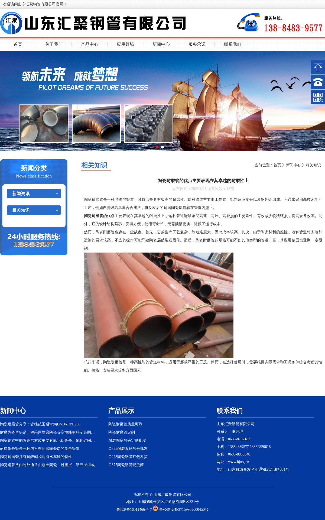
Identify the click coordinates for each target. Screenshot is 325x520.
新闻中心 (161, 44)
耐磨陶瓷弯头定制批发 (127, 440)
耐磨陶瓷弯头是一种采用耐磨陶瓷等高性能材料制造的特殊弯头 (49, 432)
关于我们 (54, 44)
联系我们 (232, 44)
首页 (18, 44)
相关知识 (21, 210)
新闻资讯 (21, 193)
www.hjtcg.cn (238, 462)
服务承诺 (197, 44)
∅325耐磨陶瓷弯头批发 (128, 449)
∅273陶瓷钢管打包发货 (128, 457)
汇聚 (165, 495)
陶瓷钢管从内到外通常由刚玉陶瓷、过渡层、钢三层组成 (47, 465)
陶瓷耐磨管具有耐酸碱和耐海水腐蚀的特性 (36, 457)
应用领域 (125, 44)
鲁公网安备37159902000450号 (181, 510)
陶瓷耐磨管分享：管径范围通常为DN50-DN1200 (40, 424)
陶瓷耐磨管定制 (121, 432)
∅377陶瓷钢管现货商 (126, 465)
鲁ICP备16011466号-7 (134, 510)
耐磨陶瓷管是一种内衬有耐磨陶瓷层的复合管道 (40, 449)
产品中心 (89, 44)
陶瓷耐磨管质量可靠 (125, 424)
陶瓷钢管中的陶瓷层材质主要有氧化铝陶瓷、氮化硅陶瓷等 (49, 440)
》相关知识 (311, 165)
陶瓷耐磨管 (93, 200)
